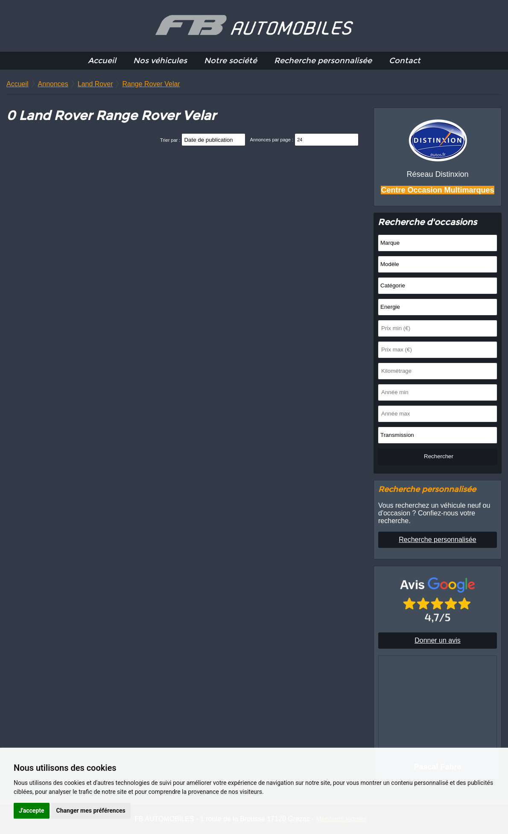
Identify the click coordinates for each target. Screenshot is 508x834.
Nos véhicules (160, 60)
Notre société (230, 60)
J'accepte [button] (31, 810)
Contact (404, 60)
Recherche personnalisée (323, 60)
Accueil (102, 60)
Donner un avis (438, 640)
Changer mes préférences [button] (91, 810)
